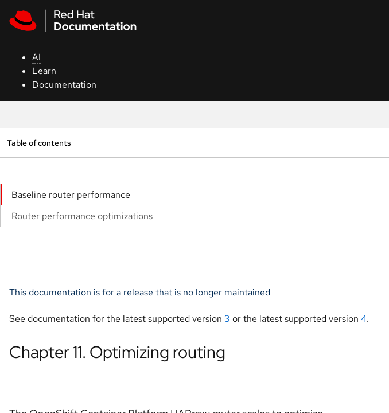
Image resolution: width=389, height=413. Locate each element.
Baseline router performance (70, 195)
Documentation (64, 85)
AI (36, 57)
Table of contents (38, 142)
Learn (44, 71)
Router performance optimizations (82, 216)
